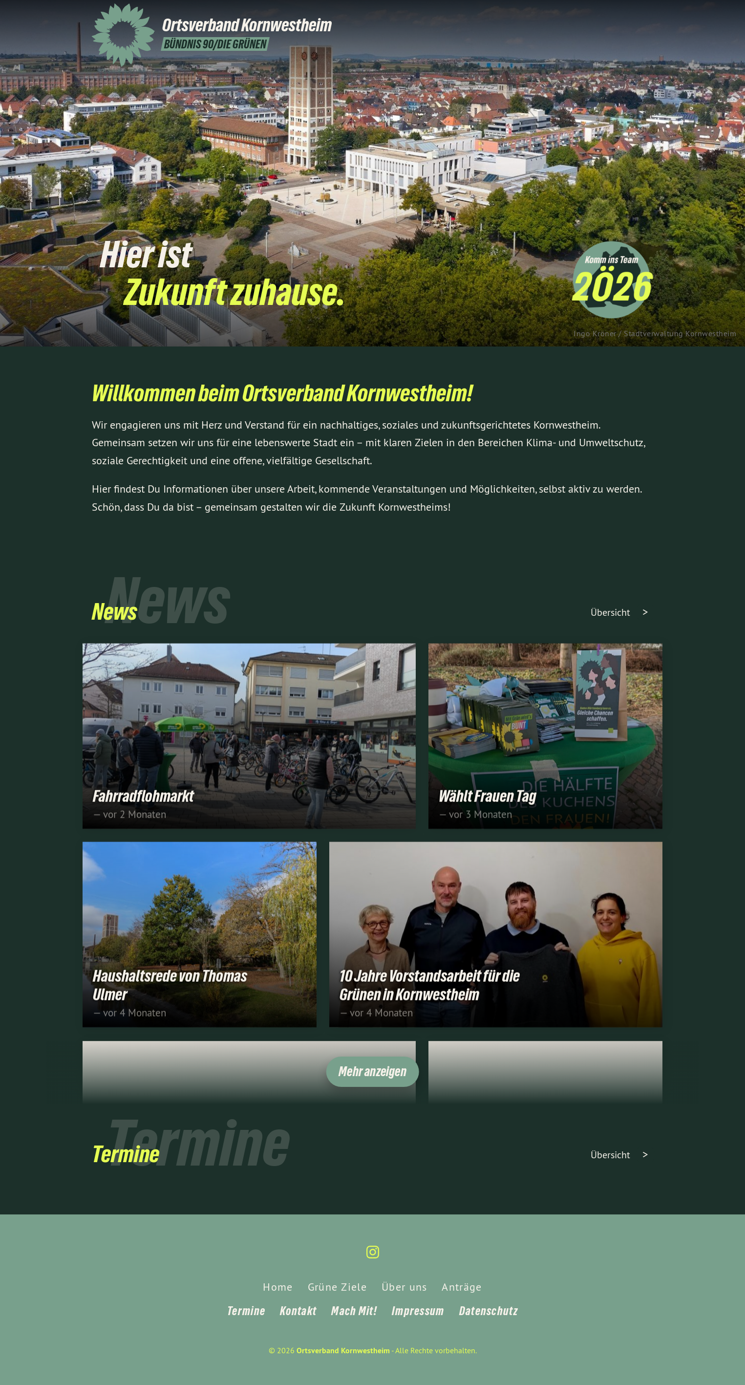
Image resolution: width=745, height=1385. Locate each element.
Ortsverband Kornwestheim (343, 1350)
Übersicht (612, 612)
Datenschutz (488, 1311)
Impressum (418, 1311)
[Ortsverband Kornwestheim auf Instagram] (648, 13)
